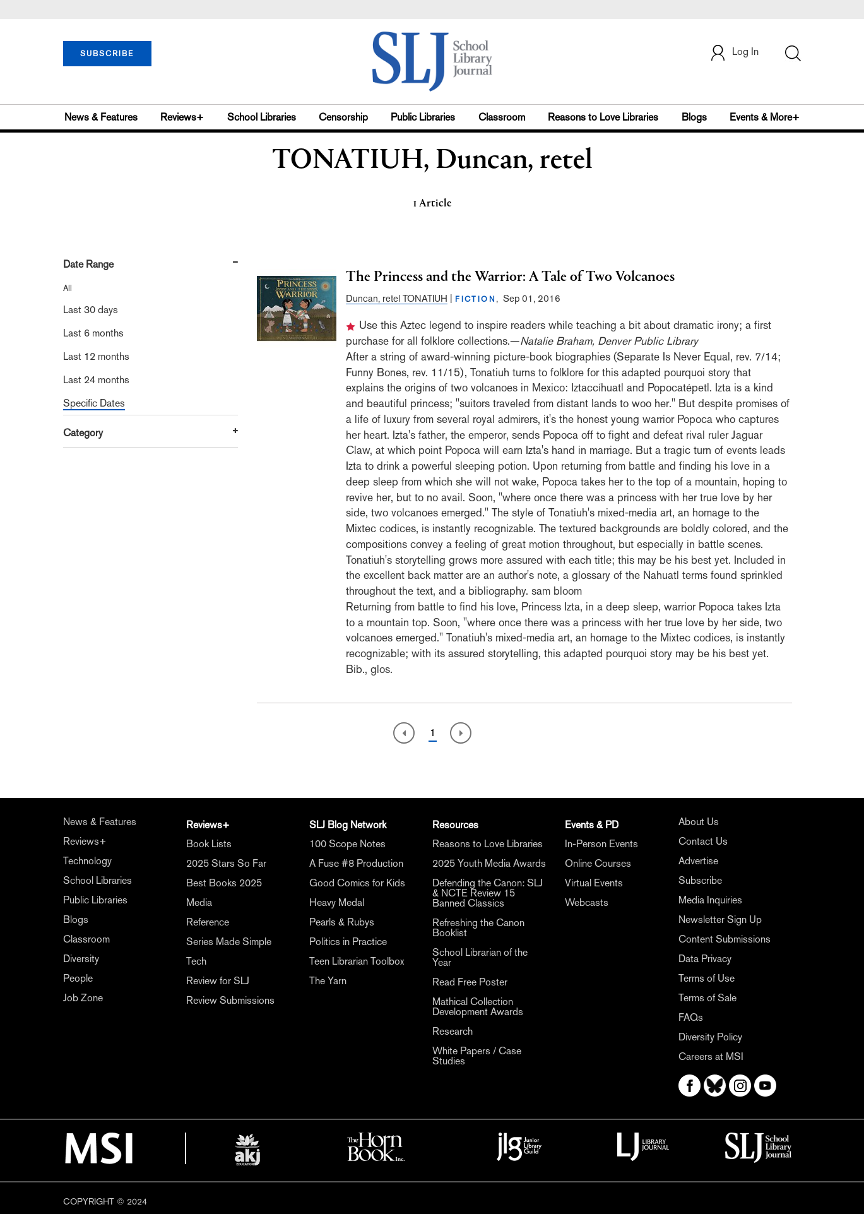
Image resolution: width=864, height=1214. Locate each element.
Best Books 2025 (224, 883)
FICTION (475, 299)
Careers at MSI (710, 1056)
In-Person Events (601, 844)
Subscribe (700, 880)
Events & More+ (765, 117)
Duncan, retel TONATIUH (396, 298)
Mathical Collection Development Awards (477, 1007)
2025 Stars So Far (226, 863)
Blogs (694, 117)
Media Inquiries (710, 900)
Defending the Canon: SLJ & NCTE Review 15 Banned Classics (487, 893)
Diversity (81, 959)
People (78, 978)
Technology (87, 861)
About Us (698, 822)
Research (452, 1031)
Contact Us (703, 841)
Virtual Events (594, 883)
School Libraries (261, 117)
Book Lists (209, 844)
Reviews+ (182, 117)
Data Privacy (704, 959)
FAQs (690, 1017)
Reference (207, 922)
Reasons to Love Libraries (603, 117)
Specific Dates (94, 403)
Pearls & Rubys (341, 922)
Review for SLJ (217, 981)
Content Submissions (724, 939)
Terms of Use (706, 978)
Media (199, 902)
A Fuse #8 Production (356, 863)
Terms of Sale (707, 998)
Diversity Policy (710, 1037)
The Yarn (327, 981)
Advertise (698, 861)
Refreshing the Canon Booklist (478, 928)
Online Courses (598, 863)
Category (83, 433)
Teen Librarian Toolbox (356, 961)
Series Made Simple (228, 942)
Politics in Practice (348, 942)
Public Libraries (423, 117)
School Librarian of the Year (480, 957)
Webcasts (586, 902)
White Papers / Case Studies (476, 1056)
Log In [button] (734, 52)
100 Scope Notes (347, 844)
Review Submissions (230, 1000)
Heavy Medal (336, 902)
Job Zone (83, 998)
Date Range (88, 264)
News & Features (101, 117)
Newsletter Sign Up (720, 919)
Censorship (343, 117)
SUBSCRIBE (107, 53)
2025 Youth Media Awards (489, 863)
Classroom (501, 117)
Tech (196, 961)
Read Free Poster (469, 982)
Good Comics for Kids (357, 883)
